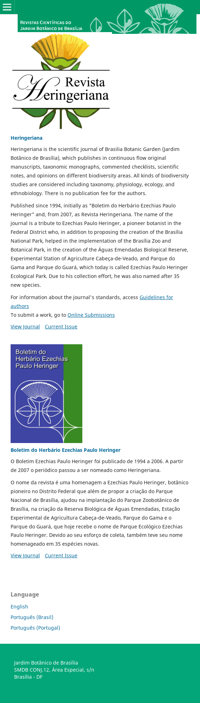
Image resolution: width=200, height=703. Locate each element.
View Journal (25, 326)
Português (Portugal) (35, 627)
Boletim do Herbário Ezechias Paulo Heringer (65, 450)
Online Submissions (91, 314)
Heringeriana (26, 137)
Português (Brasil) (32, 617)
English (19, 606)
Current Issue (61, 326)
